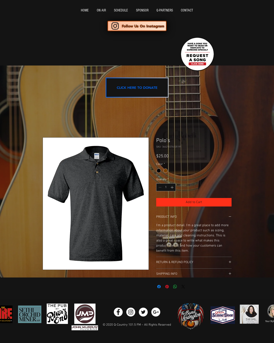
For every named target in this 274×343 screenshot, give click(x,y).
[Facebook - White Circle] (118, 312)
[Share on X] (183, 286)
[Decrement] (159, 187)
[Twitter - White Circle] (143, 312)
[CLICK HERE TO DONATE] (137, 88)
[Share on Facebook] (159, 286)
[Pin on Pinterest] (167, 286)
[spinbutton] (166, 187)
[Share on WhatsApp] (175, 286)
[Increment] (172, 187)
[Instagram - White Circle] (130, 312)
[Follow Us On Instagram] (137, 26)
